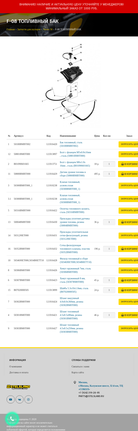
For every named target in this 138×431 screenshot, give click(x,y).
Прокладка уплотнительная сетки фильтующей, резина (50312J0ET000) (74, 235)
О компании (15, 366)
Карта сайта (78, 372)
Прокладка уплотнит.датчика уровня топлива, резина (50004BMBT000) (75, 222)
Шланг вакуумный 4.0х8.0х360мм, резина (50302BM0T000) (71, 301)
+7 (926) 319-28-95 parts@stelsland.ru (91, 394)
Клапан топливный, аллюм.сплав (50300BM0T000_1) (70, 185)
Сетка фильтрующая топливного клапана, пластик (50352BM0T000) (75, 249)
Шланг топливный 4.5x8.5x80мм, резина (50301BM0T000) (71, 315)
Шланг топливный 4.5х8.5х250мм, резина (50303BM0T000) (71, 328)
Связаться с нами (80, 366)
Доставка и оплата (18, 372)
